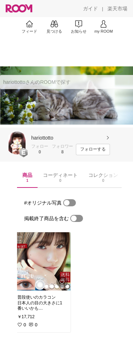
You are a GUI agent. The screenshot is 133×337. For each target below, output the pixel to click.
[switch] (69, 202)
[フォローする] (93, 149)
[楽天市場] (117, 8)
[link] (42, 261)
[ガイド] (90, 8)
